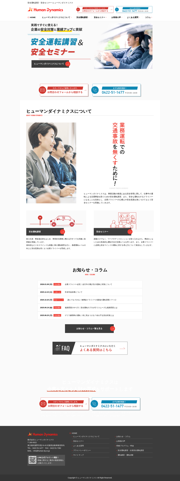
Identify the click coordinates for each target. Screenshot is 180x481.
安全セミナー (78, 441)
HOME (32, 17)
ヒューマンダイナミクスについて (86, 436)
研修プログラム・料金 (125, 446)
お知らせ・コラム (123, 436)
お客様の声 (120, 441)
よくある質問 (78, 446)
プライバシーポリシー (82, 450)
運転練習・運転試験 (125, 455)
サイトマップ (78, 455)
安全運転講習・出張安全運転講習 (131, 450)
